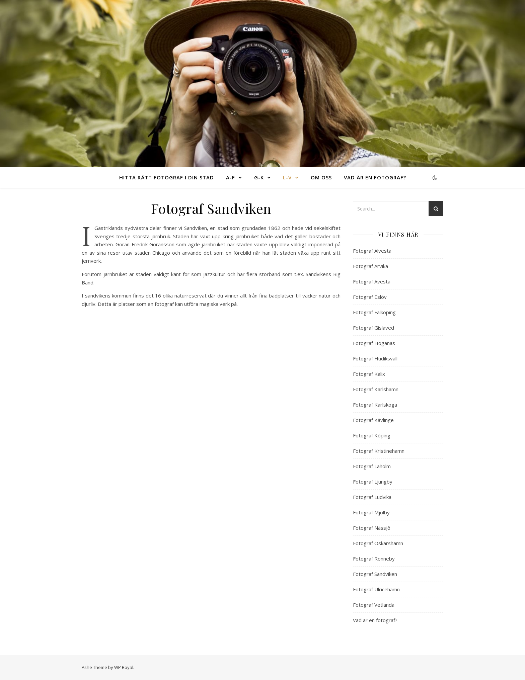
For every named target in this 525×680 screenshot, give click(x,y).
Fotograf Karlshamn (375, 389)
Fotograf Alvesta (372, 250)
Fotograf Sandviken (375, 574)
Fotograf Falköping (374, 312)
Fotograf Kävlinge (373, 420)
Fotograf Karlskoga (375, 404)
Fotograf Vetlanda (373, 604)
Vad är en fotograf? (375, 177)
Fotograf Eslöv (370, 296)
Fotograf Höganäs (374, 343)
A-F (230, 177)
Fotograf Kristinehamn (378, 450)
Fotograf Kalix (369, 373)
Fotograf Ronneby (374, 558)
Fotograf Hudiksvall (375, 358)
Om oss (321, 177)
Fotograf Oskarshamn (378, 543)
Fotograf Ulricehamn (376, 589)
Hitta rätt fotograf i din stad (166, 177)
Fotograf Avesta (371, 281)
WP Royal (123, 667)
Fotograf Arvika (370, 266)
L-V (287, 177)
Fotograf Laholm (372, 466)
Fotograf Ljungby (372, 481)
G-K (259, 177)
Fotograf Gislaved (373, 327)
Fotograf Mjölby (371, 512)
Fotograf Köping (371, 435)
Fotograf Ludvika (372, 497)
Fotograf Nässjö (371, 527)
